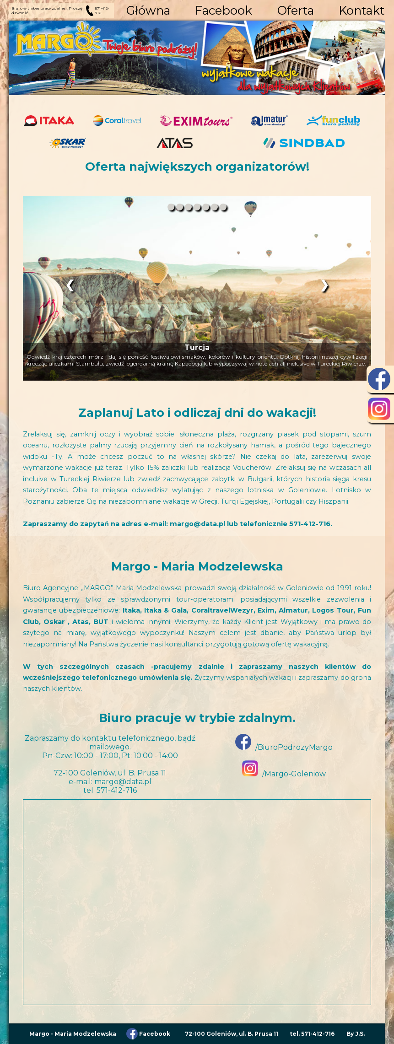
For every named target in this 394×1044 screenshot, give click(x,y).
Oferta (295, 10)
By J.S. (355, 1033)
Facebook (223, 10)
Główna (148, 10)
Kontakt (362, 10)
